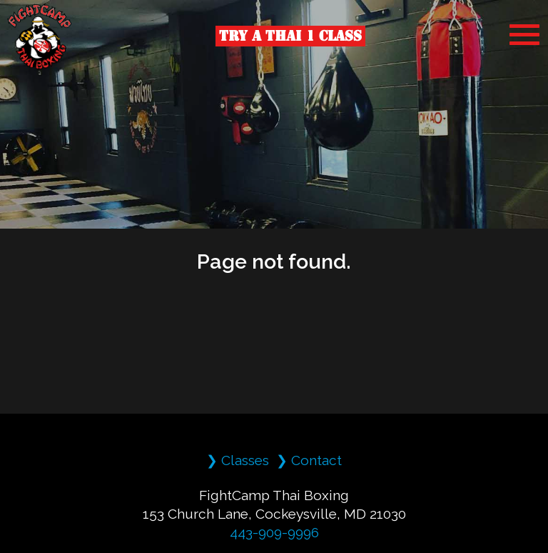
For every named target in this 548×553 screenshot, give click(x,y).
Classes (245, 460)
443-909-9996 (274, 532)
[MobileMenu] (524, 34)
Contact (316, 460)
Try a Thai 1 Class (290, 35)
